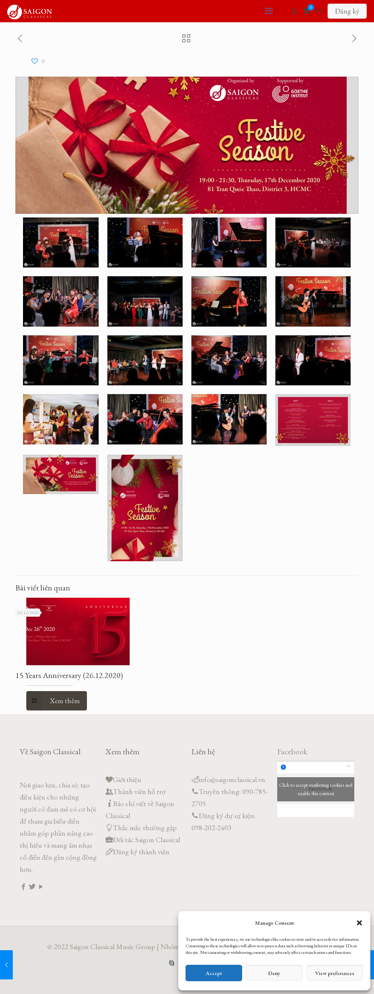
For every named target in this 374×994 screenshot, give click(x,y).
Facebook (292, 751)
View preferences (334, 973)
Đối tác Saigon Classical (146, 839)
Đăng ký (347, 11)
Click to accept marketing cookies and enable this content (315, 789)
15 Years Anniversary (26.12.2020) (69, 675)
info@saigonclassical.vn (232, 779)
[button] (359, 922)
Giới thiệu (127, 779)
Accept (214, 973)
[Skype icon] (172, 962)
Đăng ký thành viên (141, 851)
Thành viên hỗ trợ (139, 791)
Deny (274, 973)
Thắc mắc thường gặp (145, 827)
